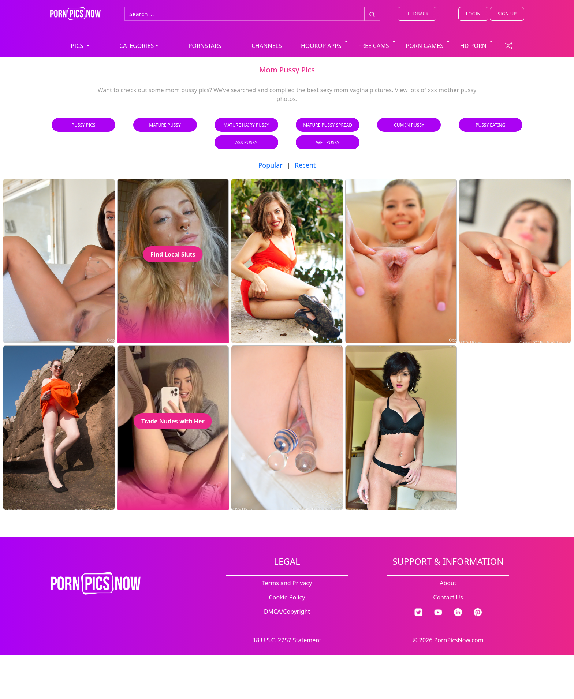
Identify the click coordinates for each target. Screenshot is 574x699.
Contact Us (448, 597)
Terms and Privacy (287, 583)
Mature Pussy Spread (327, 125)
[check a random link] (508, 45)
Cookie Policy (287, 597)
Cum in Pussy (409, 125)
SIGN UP (507, 13)
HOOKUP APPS (321, 46)
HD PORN (473, 46)
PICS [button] (78, 46)
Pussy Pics (84, 125)
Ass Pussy (246, 142)
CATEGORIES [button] (136, 46)
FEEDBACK (416, 13)
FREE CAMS (373, 46)
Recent (305, 165)
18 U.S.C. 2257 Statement (287, 640)
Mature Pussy (164, 125)
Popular (270, 165)
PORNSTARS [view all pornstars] (205, 46)
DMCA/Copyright (287, 612)
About (448, 583)
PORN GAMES (425, 46)
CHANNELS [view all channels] (266, 46)
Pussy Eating (490, 125)
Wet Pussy (327, 142)
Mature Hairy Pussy (246, 125)
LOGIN (473, 13)
